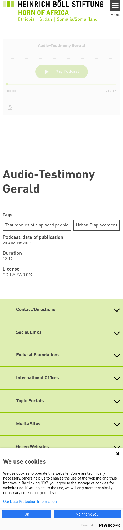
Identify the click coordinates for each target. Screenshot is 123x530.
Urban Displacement (96, 225)
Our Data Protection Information (30, 501)
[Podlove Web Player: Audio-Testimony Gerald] (61, 99)
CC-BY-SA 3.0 (15, 275)
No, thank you (87, 514)
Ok (26, 514)
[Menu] (115, 5)
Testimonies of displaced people (37, 225)
